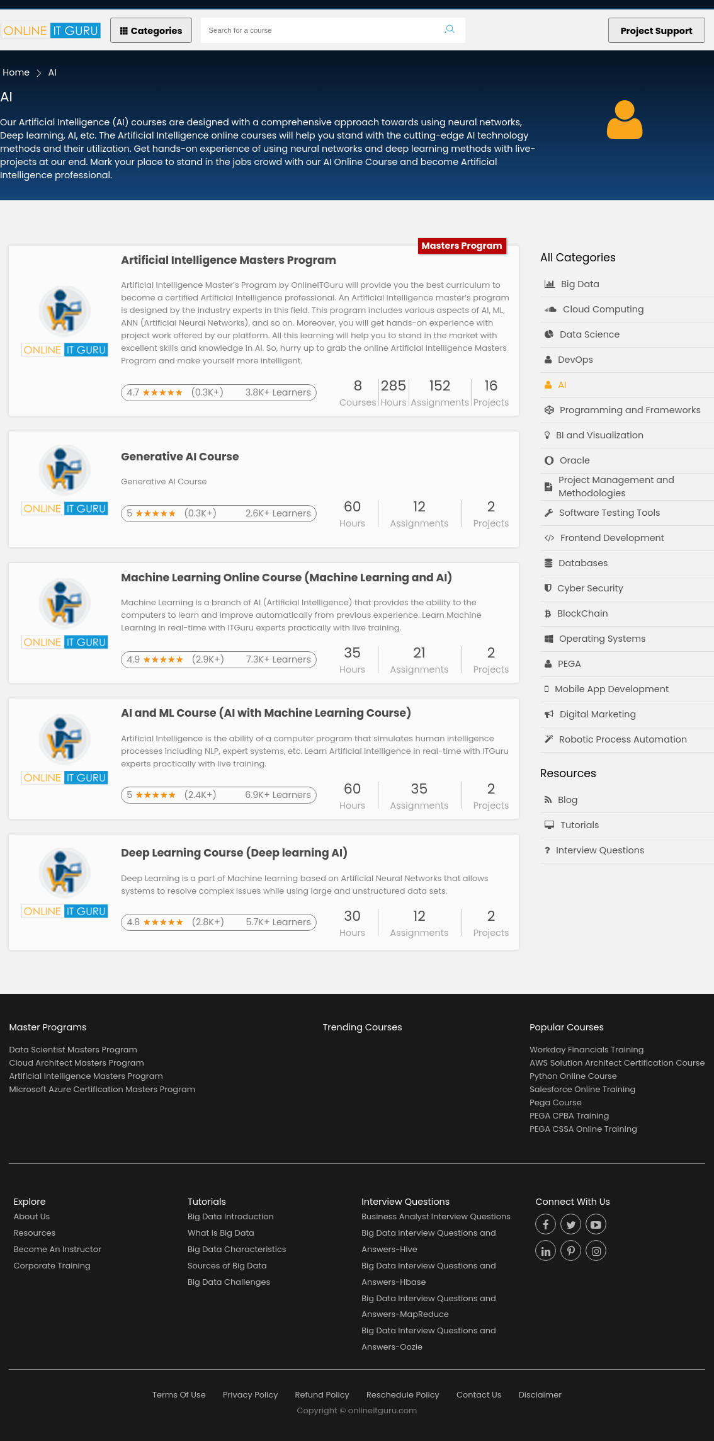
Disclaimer (540, 1395)
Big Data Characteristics (237, 1249)
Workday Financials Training (586, 1050)
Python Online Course (573, 1076)
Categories (151, 31)
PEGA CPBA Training (569, 1116)
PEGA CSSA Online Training (583, 1129)
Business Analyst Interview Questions (436, 1216)
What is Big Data (221, 1233)
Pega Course (556, 1102)
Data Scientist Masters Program (73, 1050)
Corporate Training (52, 1266)
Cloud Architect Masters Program (76, 1063)
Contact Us (479, 1395)
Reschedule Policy (402, 1395)
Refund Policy (322, 1395)
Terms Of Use (179, 1395)
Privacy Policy (250, 1395)
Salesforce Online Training (582, 1089)
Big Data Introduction (231, 1216)
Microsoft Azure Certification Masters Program (102, 1089)
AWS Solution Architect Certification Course (617, 1063)
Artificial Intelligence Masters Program (85, 1076)
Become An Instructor (57, 1249)
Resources (35, 1233)
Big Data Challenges (229, 1282)
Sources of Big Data (227, 1266)
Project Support (657, 31)
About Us (32, 1216)
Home (16, 72)
